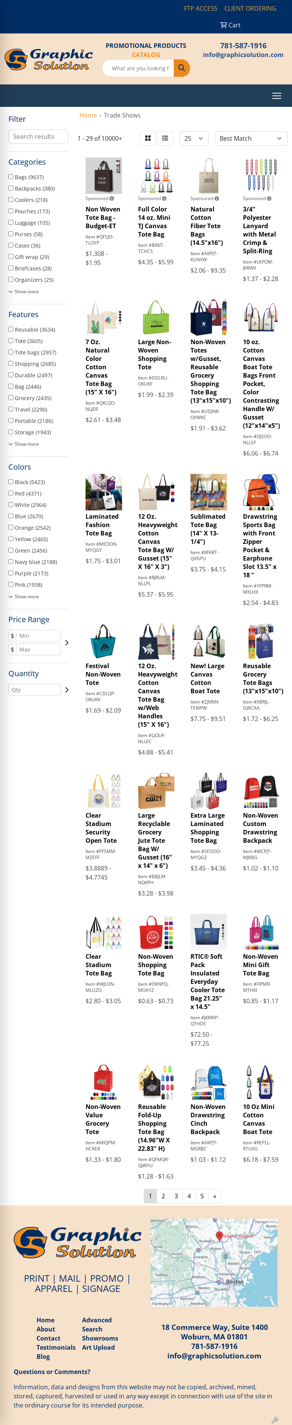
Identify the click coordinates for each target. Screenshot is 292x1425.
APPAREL (54, 1288)
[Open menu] (276, 95)
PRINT (36, 1278)
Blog (43, 1356)
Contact (48, 1338)
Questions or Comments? (52, 1372)
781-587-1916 (243, 45)
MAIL (70, 1278)
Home (45, 1320)
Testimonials (56, 1347)
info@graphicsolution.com (243, 55)
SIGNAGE (101, 1288)
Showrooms (100, 1338)
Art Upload (98, 1347)
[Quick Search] (138, 68)
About (45, 1329)
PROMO (107, 1278)
